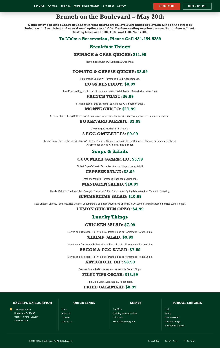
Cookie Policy (189, 341)
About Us (66, 6)
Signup (168, 313)
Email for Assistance (174, 325)
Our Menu (117, 309)
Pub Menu (39, 6)
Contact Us (67, 321)
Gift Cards (108, 6)
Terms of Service (171, 341)
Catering (53, 6)
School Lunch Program (86, 6)
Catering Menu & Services (125, 313)
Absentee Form (172, 317)
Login (167, 309)
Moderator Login (173, 321)
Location (66, 317)
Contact (122, 6)
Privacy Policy (153, 341)
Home (64, 309)
